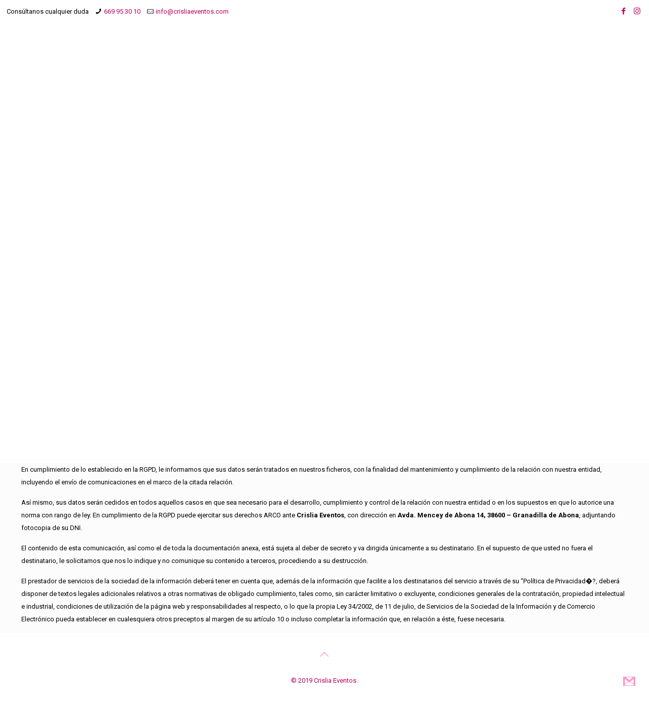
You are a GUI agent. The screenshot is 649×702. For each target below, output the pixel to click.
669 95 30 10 (122, 11)
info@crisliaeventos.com (192, 11)
